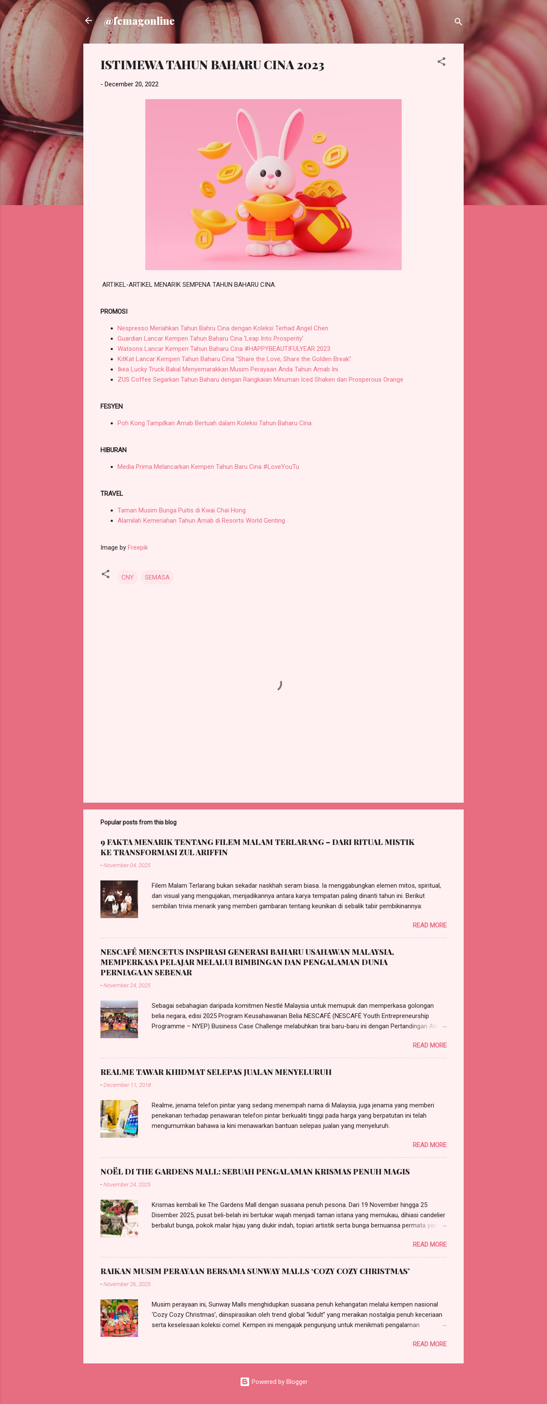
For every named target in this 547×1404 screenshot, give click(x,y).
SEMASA (157, 577)
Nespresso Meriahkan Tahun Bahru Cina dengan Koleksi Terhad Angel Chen (223, 328)
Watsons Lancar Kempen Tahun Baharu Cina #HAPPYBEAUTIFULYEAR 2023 (224, 349)
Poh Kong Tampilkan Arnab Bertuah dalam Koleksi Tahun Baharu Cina (215, 423)
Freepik (138, 547)
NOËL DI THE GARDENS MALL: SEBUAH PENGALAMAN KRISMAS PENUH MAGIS (255, 1171)
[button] (441, 63)
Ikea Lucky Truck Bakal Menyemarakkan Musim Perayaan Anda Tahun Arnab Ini (228, 369)
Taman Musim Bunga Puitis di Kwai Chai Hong (182, 510)
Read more (430, 925)
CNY (127, 577)
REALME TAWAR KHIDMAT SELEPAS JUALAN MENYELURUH (216, 1072)
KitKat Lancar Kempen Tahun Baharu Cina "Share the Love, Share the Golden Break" (234, 359)
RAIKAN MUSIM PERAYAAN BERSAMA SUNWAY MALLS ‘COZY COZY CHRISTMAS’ (255, 1271)
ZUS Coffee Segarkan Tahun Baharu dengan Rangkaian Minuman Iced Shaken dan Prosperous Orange (261, 379)
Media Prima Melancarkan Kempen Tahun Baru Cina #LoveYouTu (208, 467)
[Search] (458, 23)
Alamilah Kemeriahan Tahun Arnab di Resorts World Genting (201, 520)
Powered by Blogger (274, 1382)
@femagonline (139, 20)
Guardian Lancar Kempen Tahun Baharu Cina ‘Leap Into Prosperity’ (210, 338)
